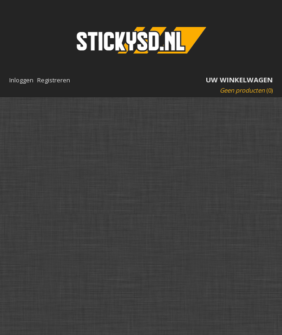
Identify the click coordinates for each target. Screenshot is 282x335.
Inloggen (21, 80)
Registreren (53, 80)
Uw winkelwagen (239, 79)
